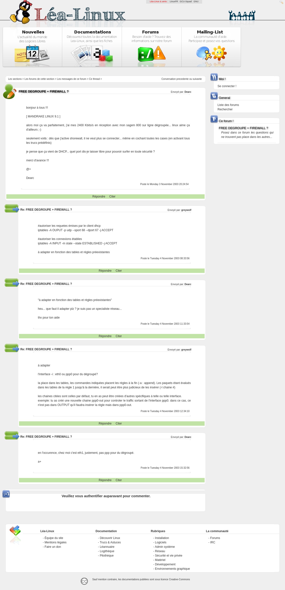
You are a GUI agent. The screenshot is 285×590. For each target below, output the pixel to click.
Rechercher (225, 109)
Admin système (165, 547)
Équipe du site (54, 538)
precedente (182, 79)
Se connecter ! (227, 86)
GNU (196, 1)
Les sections (15, 79)
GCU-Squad (186, 1)
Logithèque (107, 551)
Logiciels (160, 542)
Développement (165, 564)
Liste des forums (228, 105)
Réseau (160, 551)
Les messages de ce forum (71, 79)
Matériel (160, 560)
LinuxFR (174, 1)
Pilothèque (107, 555)
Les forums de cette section (39, 79)
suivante (197, 79)
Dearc (188, 92)
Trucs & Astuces (110, 542)
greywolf (186, 210)
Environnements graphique (172, 568)
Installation (162, 538)
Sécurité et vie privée (168, 555)
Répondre (98, 196)
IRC (212, 542)
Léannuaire (107, 547)
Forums (215, 538)
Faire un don (53, 547)
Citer (112, 196)
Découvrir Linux (110, 538)
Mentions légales (55, 542)
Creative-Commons (179, 579)
